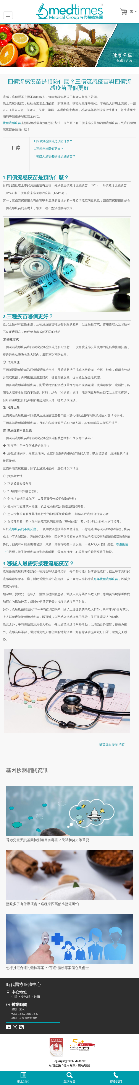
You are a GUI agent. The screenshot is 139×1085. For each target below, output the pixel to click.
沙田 (37, 997)
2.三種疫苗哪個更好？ (48, 148)
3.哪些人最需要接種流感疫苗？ (55, 156)
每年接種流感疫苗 (106, 579)
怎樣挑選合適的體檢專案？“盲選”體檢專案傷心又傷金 (47, 968)
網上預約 (23, 1077)
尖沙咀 (25, 997)
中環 (14, 997)
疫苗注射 (105, 744)
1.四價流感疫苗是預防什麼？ (53, 141)
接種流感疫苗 (12, 123)
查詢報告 (69, 1077)
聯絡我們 (116, 1077)
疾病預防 (118, 744)
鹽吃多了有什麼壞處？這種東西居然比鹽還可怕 (42, 904)
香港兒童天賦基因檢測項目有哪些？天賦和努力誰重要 (47, 840)
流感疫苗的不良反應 (22, 529)
